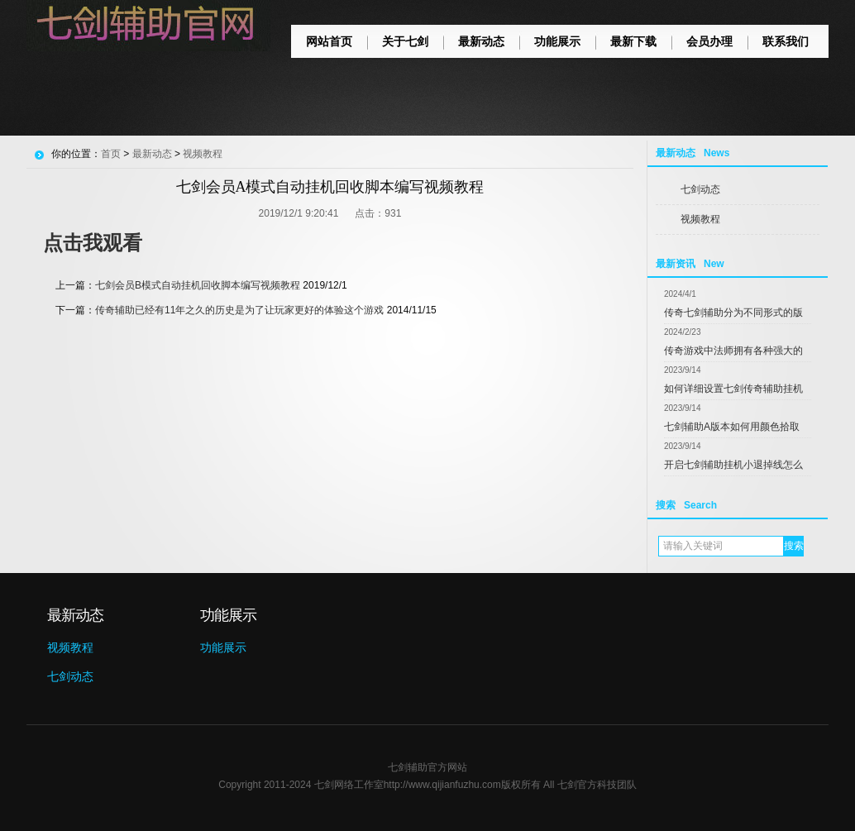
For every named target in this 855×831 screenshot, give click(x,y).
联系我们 (785, 41)
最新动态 (481, 41)
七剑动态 (700, 189)
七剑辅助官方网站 (427, 767)
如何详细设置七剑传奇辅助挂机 (733, 388)
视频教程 (700, 219)
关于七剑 (405, 41)
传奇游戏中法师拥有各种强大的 (733, 350)
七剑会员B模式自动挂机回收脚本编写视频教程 (197, 285)
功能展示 (557, 41)
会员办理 (709, 41)
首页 (111, 154)
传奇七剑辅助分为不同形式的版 (733, 312)
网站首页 (329, 41)
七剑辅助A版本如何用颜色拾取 (732, 426)
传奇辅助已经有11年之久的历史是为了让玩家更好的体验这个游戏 (239, 310)
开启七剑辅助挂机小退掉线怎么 (733, 464)
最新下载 (633, 41)
